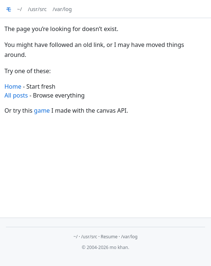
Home (13, 86)
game (42, 110)
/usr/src (37, 9)
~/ (19, 9)
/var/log (62, 9)
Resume (109, 236)
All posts (16, 95)
